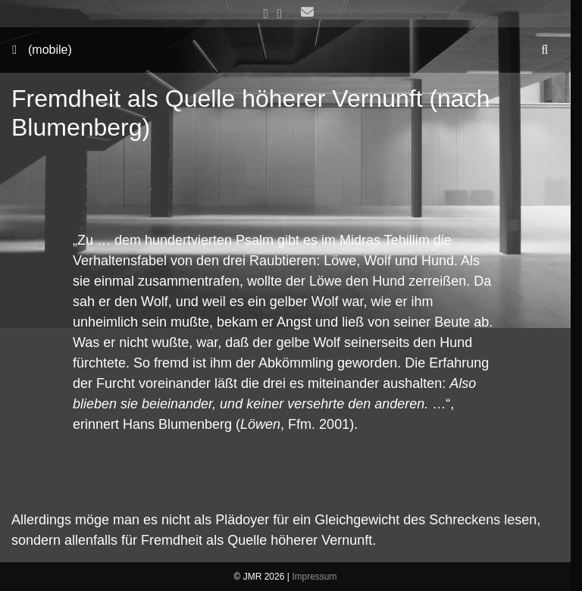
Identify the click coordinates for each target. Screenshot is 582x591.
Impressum (314, 576)
